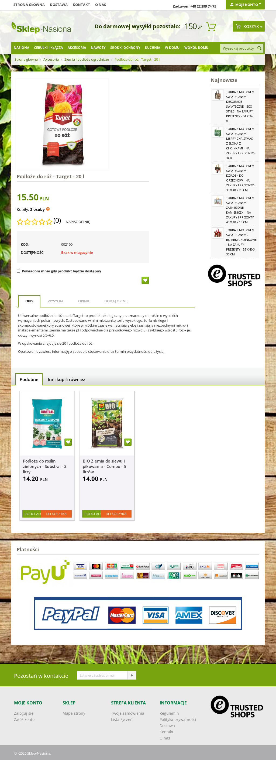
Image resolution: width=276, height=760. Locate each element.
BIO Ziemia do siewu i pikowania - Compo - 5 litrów (104, 466)
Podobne (29, 379)
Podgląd (33, 513)
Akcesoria (77, 47)
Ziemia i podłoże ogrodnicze (86, 59)
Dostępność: (32, 252)
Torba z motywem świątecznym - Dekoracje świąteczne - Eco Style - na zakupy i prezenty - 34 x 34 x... (240, 106)
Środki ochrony (125, 47)
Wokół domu (196, 47)
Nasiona (21, 47)
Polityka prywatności (178, 719)
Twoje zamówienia (127, 713)
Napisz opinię (78, 221)
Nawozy (98, 47)
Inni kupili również (66, 379)
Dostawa (59, 4)
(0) (57, 220)
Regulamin (169, 713)
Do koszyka (56, 513)
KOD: (25, 244)
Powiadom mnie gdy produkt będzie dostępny (59, 271)
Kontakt (81, 4)
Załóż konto (24, 719)
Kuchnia (152, 47)
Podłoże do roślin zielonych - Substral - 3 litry (45, 466)
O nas (100, 4)
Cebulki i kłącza (48, 47)
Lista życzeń (122, 719)
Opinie (84, 301)
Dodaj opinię (116, 301)
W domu (172, 47)
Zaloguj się (23, 713)
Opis (29, 301)
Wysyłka (56, 301)
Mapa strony (74, 713)
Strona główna (29, 4)
